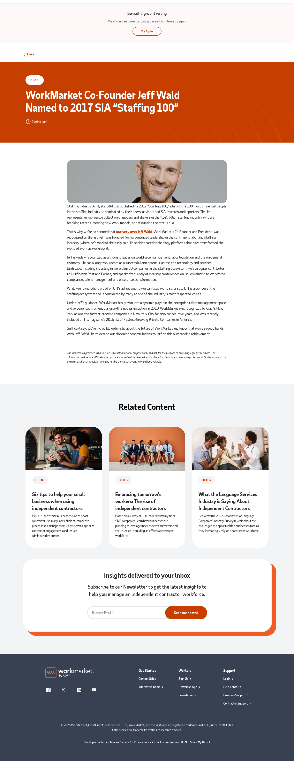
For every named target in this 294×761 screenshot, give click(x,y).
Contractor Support (235, 703)
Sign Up (183, 678)
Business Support (234, 695)
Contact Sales (147, 678)
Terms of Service (119, 742)
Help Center (231, 687)
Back (28, 54)
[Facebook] (48, 689)
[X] (63, 689)
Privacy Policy (142, 742)
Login (227, 678)
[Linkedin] (79, 689)
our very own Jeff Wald (134, 231)
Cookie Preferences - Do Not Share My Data (182, 742)
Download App (188, 687)
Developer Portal (94, 742)
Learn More (186, 695)
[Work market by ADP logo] (69, 672)
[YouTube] (94, 689)
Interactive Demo (149, 687)
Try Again (147, 31)
